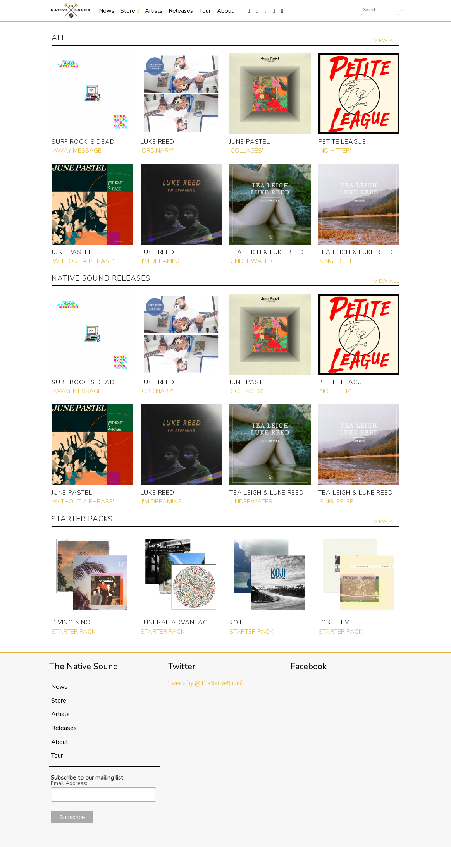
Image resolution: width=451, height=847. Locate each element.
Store (129, 11)
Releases (181, 11)
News (106, 11)
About (225, 11)
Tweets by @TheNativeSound (205, 683)
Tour (205, 11)
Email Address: (69, 783)
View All (386, 40)
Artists (153, 11)
